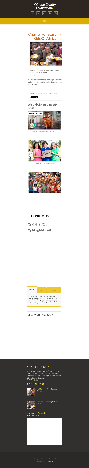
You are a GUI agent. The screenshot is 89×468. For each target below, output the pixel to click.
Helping (54, 94)
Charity (45, 94)
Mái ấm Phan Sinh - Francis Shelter (47, 390)
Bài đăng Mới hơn (40, 216)
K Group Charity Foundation (44, 6)
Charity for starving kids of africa (47, 403)
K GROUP (49, 461)
